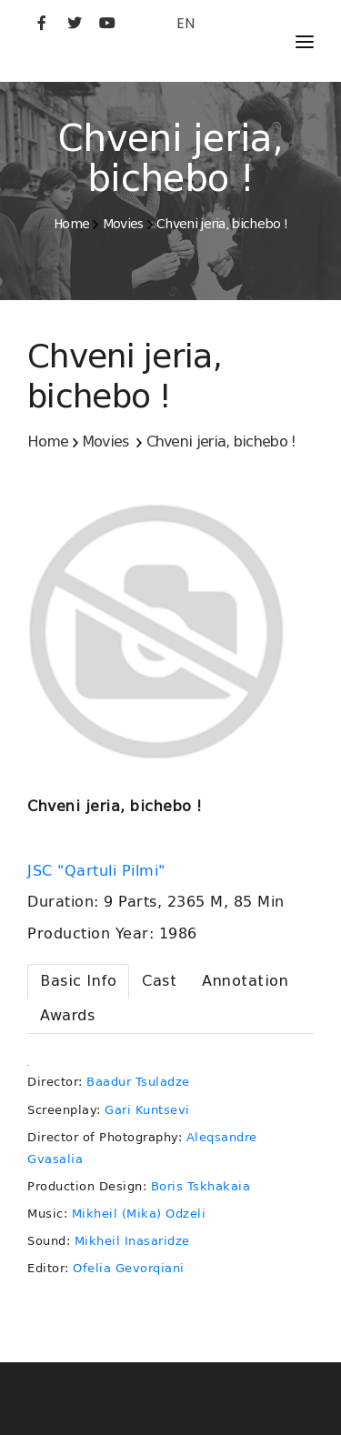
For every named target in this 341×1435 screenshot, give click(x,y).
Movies (123, 223)
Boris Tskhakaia (201, 1186)
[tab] (78, 981)
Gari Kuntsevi (147, 1110)
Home (71, 223)
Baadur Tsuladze (138, 1082)
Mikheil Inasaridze (132, 1241)
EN (185, 23)
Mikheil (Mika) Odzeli (139, 1213)
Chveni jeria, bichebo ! (221, 223)
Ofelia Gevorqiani (129, 1268)
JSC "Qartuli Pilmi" (98, 871)
